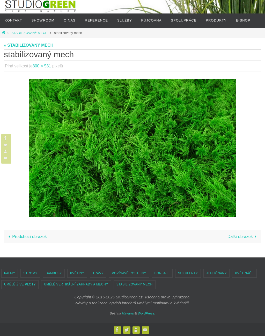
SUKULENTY (188, 273)
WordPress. (146, 313)
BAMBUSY (54, 273)
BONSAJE (162, 273)
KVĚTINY (77, 273)
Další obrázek (243, 236)
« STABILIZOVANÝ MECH (28, 45)
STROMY (30, 273)
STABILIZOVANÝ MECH (29, 33)
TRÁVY (98, 273)
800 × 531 (42, 66)
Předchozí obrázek (26, 236)
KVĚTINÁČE (244, 273)
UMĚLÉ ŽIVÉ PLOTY (20, 284)
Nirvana (128, 313)
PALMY (9, 273)
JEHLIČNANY (216, 273)
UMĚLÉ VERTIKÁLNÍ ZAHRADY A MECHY (76, 284)
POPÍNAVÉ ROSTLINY (129, 273)
